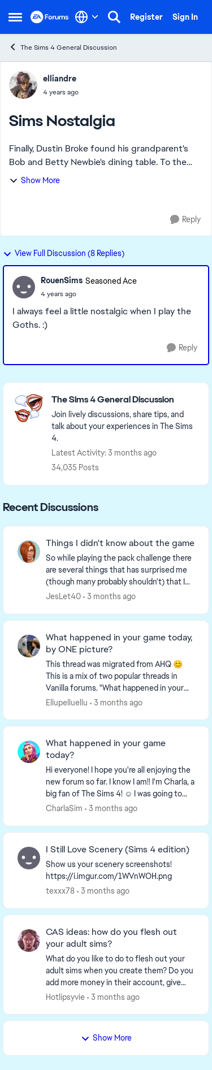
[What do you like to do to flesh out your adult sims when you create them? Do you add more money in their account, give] (120, 970)
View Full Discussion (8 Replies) (63, 253)
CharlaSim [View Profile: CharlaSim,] (64, 808)
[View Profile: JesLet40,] (29, 551)
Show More (34, 180)
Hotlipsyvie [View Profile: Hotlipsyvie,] (65, 996)
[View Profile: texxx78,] (29, 858)
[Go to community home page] (50, 17)
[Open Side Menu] (15, 16)
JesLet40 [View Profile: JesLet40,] (63, 596)
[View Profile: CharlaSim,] (29, 751)
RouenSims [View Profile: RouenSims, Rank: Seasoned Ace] (62, 280)
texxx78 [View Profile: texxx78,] (60, 891)
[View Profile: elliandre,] (23, 85)
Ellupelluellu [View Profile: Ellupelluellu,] (67, 702)
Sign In (185, 17)
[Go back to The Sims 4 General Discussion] (124, 400)
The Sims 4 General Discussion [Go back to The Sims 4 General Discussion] (62, 47)
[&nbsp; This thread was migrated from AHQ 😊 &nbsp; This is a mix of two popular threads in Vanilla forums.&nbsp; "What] (120, 676)
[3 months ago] (109, 597)
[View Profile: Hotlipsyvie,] (29, 940)
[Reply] (185, 219)
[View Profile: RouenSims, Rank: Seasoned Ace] (23, 287)
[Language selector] (86, 17)
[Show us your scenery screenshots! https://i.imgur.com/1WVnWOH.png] (120, 870)
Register (146, 17)
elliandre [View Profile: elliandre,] (59, 78)
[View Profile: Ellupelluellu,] (29, 646)
